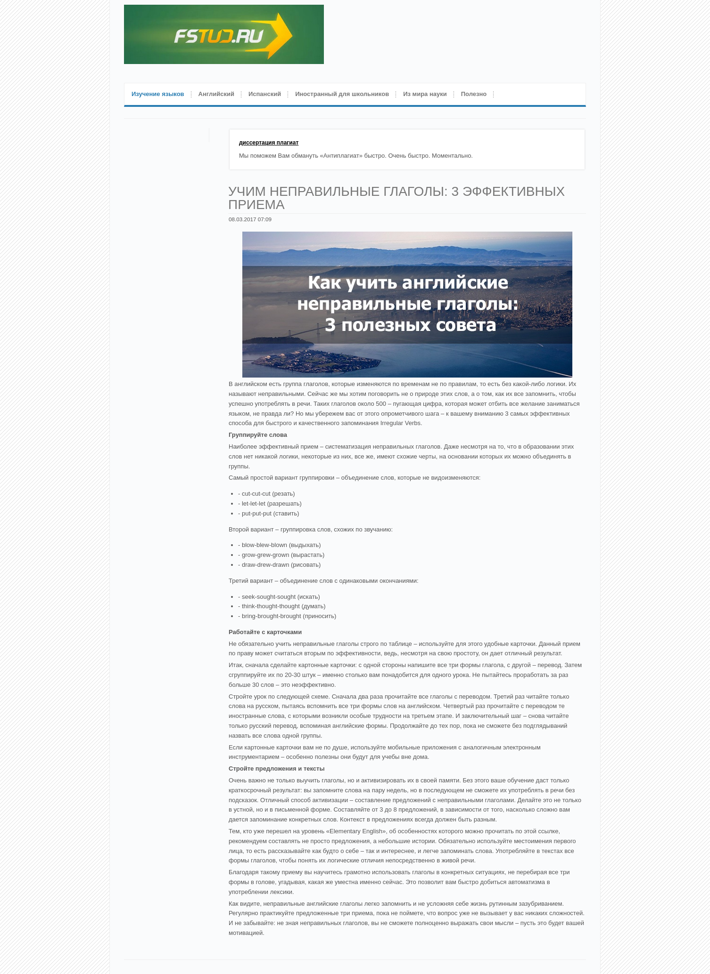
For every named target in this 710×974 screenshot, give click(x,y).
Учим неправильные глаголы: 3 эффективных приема (396, 198)
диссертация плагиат (268, 142)
